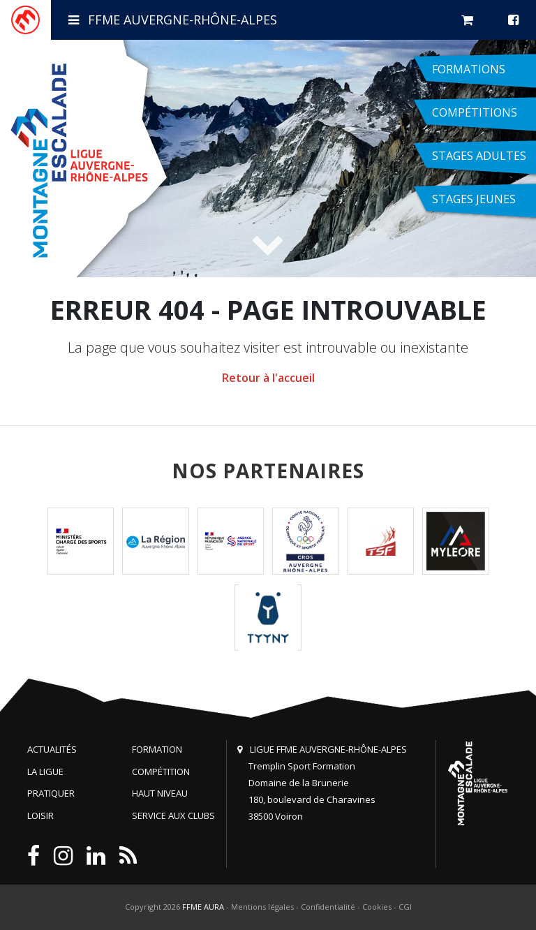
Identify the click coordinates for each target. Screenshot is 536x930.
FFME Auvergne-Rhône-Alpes (172, 19)
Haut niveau (160, 793)
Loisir (40, 815)
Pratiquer (51, 793)
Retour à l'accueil (268, 377)
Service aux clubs (173, 815)
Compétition (161, 771)
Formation (157, 749)
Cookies (377, 906)
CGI (405, 906)
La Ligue (45, 771)
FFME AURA (203, 906)
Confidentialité (328, 906)
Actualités (52, 749)
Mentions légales (262, 906)
